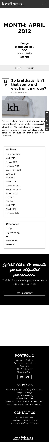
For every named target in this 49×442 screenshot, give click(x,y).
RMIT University (25, 369)
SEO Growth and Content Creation (24, 404)
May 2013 (10, 178)
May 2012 (10, 201)
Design (24, 43)
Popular (30, 68)
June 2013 (10, 174)
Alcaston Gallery (24, 360)
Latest (18, 68)
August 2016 (11, 162)
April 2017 (10, 158)
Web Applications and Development (24, 401)
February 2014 (12, 166)
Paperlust (24, 366)
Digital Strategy (24, 47)
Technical (24, 57)
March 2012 (11, 209)
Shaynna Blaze (24, 372)
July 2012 (10, 197)
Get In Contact (25, 293)
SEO (24, 50)
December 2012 (13, 186)
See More (24, 377)
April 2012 (10, 205)
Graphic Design (25, 392)
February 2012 (12, 213)
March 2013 (11, 182)
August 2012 (11, 193)
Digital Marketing (24, 395)
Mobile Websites (24, 398)
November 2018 (13, 154)
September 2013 (13, 170)
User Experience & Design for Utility (24, 389)
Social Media (24, 54)
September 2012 (13, 190)
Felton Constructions (24, 363)
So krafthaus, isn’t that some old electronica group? (28, 84)
